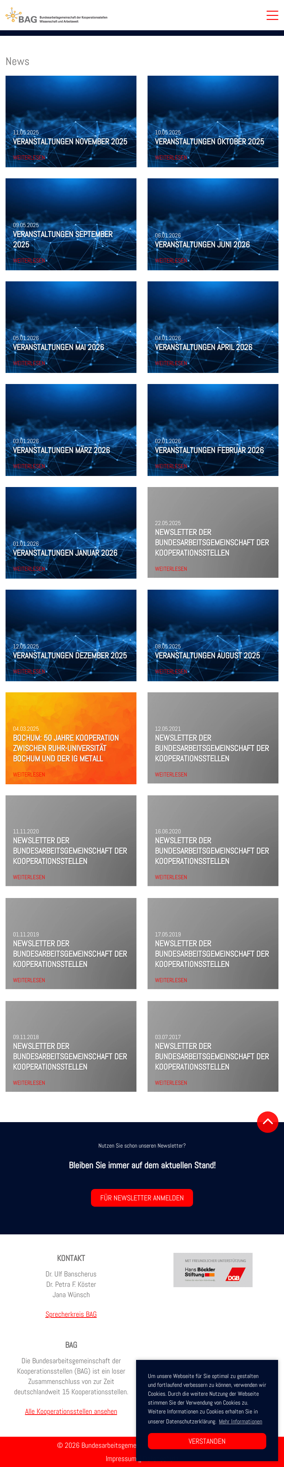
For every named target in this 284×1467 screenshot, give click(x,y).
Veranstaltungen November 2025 (70, 141)
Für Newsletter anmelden (142, 1198)
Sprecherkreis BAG (71, 1314)
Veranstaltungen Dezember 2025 (70, 655)
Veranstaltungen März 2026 (61, 450)
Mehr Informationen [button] (240, 1421)
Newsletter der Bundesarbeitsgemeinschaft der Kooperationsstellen (212, 542)
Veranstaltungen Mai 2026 (58, 347)
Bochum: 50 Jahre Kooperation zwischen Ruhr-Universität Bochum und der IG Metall (66, 748)
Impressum (121, 1458)
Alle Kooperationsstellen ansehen (71, 1411)
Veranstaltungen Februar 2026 (209, 450)
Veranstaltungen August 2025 (207, 655)
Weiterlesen (29, 157)
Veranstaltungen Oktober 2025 (209, 141)
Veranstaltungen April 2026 (203, 347)
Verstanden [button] (207, 1441)
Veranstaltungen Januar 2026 (65, 553)
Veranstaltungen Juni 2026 (202, 244)
